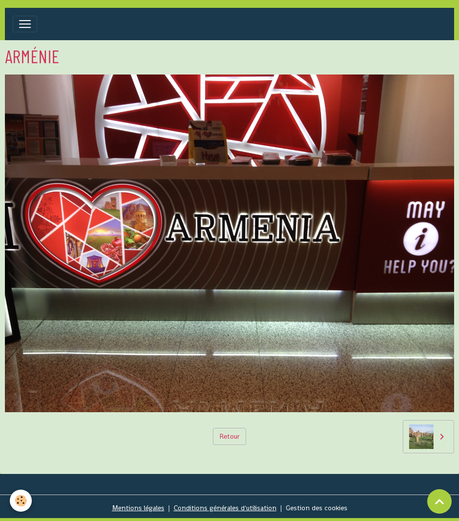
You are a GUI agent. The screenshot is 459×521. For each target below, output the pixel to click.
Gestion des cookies (316, 507)
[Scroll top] (439, 501)
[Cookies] (21, 501)
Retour (229, 436)
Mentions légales (138, 507)
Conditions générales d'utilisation (225, 507)
